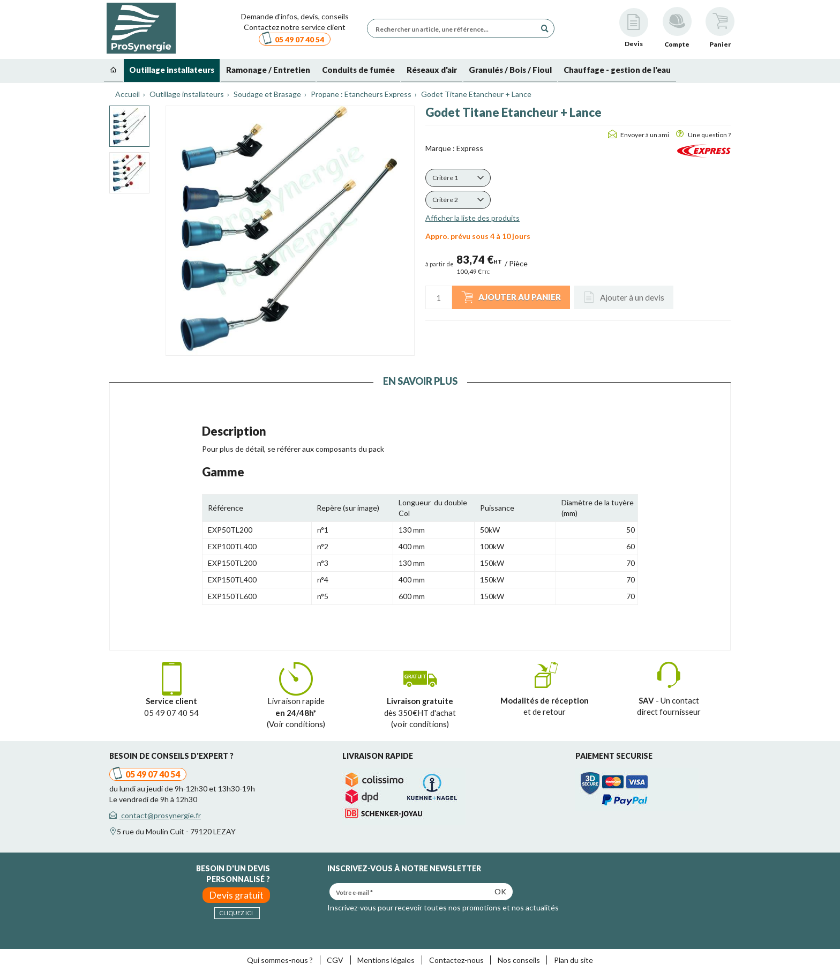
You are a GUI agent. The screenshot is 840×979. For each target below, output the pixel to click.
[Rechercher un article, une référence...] (454, 28)
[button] (458, 178)
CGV (335, 960)
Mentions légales (386, 960)
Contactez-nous (456, 960)
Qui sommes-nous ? (280, 960)
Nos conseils (519, 960)
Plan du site (573, 960)
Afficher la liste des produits (472, 217)
